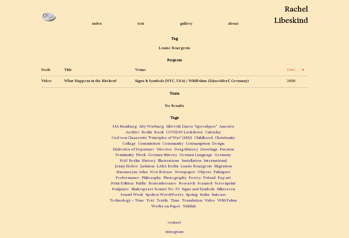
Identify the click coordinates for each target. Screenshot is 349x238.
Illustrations (168, 160)
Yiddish (189, 206)
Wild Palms (227, 200)
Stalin (204, 194)
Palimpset (222, 172)
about (233, 23)
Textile (162, 200)
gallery (186, 23)
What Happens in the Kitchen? (90, 81)
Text (150, 200)
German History (162, 155)
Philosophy (151, 178)
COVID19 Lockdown (184, 132)
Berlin (147, 132)
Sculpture (120, 189)
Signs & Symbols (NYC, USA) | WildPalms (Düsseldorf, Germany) (192, 81)
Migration (223, 166)
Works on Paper (166, 206)
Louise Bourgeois (196, 166)
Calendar (213, 132)
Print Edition (122, 183)
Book (159, 132)
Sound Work (132, 194)
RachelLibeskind (291, 15)
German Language (195, 155)
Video (46, 81)
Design (218, 143)
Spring (191, 194)
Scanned (204, 183)
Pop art (224, 178)
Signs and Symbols (198, 189)
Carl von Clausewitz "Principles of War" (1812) (152, 138)
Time (175, 200)
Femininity (125, 155)
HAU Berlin (130, 160)
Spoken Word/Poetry (165, 194)
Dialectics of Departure (133, 149)
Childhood (203, 138)
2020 (291, 81)
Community (172, 143)
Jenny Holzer (126, 166)
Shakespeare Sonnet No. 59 (155, 189)
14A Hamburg (124, 126)
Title (68, 70)
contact (174, 222)
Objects (204, 172)
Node (46, 70)
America (226, 126)
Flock (141, 155)
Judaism (147, 166)
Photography (175, 178)
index (97, 23)
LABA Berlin (167, 166)
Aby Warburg (151, 126)
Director (164, 149)
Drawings (209, 149)
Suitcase (219, 194)
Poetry (195, 178)
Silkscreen (226, 189)
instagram (175, 232)
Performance (127, 178)
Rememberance (163, 183)
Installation (191, 160)
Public (141, 183)
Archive (132, 132)
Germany (223, 155)
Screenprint (225, 183)
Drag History (186, 149)
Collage (129, 143)
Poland (209, 178)
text (141, 23)
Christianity (225, 138)
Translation (192, 200)
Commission (149, 143)
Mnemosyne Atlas (132, 172)
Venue (140, 70)
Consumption (198, 143)
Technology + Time (127, 200)
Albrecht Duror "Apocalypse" (191, 126)
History (148, 160)
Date (295, 70)
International (215, 160)
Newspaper (185, 172)
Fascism (227, 149)
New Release (161, 172)
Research (187, 183)
